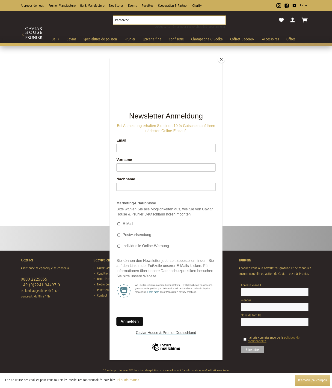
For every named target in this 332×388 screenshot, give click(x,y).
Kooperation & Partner (173, 5)
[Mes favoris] (281, 20)
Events (132, 5)
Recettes (147, 5)
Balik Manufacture (92, 5)
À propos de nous (32, 5)
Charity (197, 5)
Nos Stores (116, 5)
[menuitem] (169, 21)
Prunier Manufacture (62, 5)
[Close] (221, 59)
